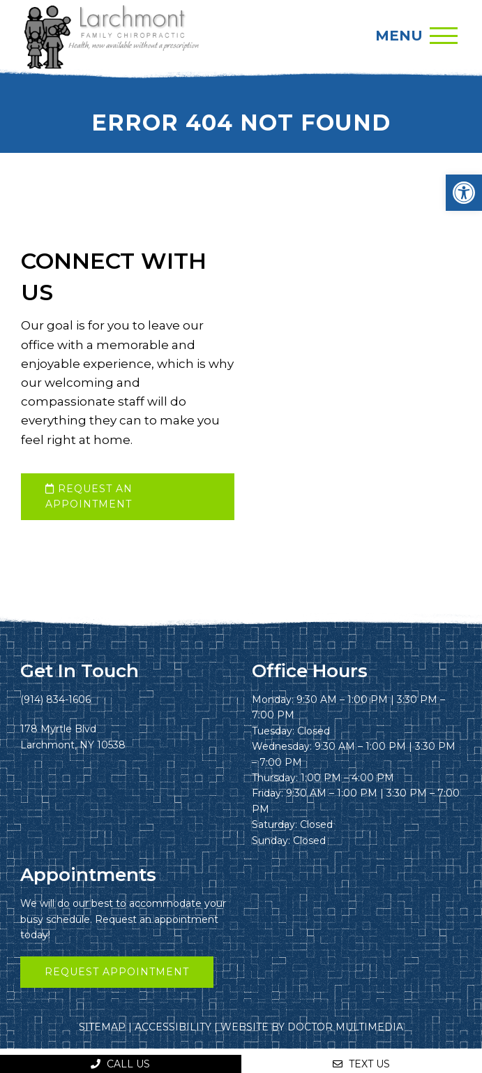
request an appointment (89, 496)
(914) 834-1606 (55, 699)
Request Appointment (117, 971)
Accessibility (173, 1027)
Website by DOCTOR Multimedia (311, 1027)
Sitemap (102, 1027)
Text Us (361, 1064)
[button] (464, 193)
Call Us (120, 1064)
